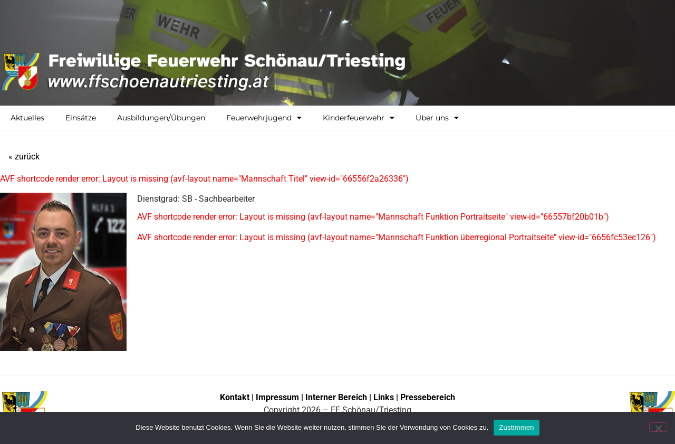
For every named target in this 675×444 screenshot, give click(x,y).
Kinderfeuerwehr (358, 118)
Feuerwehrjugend (264, 118)
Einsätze (80, 117)
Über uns (437, 118)
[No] (658, 427)
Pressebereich (427, 397)
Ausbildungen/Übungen (161, 117)
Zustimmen (516, 427)
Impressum (278, 397)
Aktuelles (27, 117)
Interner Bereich (336, 397)
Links (383, 397)
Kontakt (234, 397)
